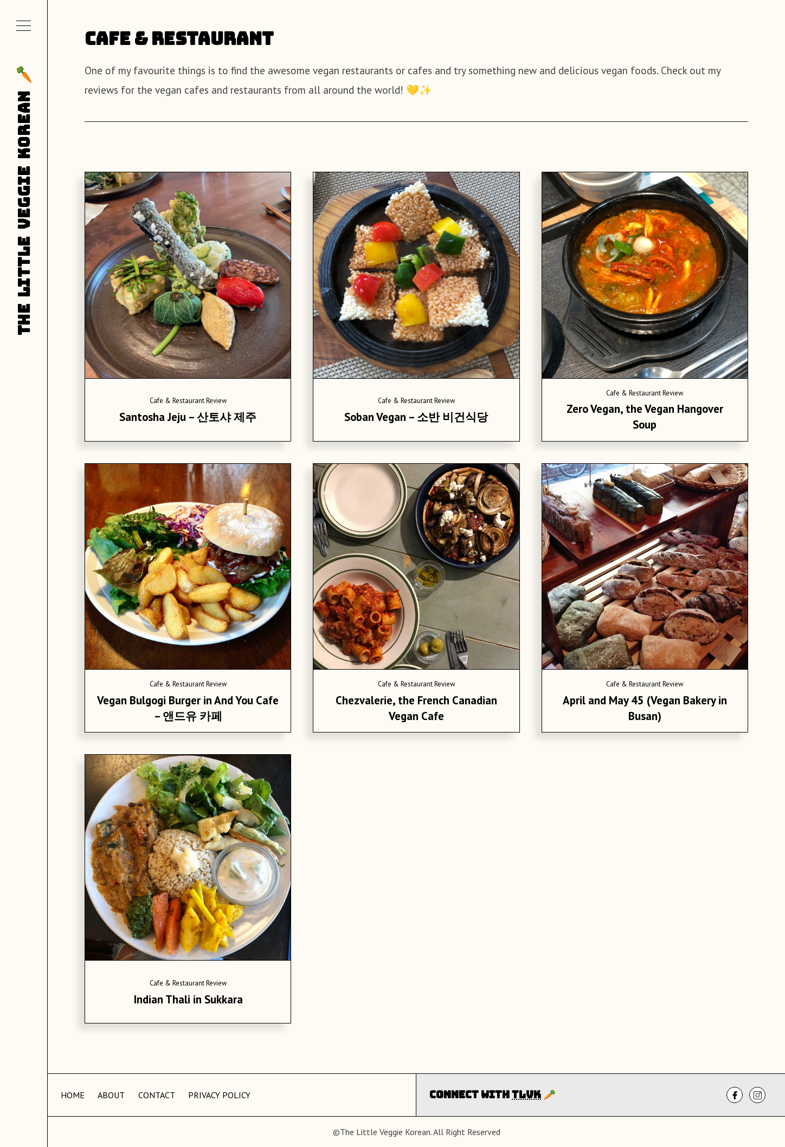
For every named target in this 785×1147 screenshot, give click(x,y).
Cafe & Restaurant (177, 400)
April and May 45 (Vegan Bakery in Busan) (645, 708)
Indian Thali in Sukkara (188, 999)
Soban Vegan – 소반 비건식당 (416, 417)
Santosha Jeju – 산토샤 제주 (187, 417)
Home (73, 1095)
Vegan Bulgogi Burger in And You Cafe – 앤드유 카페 (188, 708)
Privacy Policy (219, 1095)
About (111, 1095)
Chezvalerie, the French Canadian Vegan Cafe (416, 708)
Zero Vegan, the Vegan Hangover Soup (645, 416)
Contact (156, 1095)
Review (216, 400)
